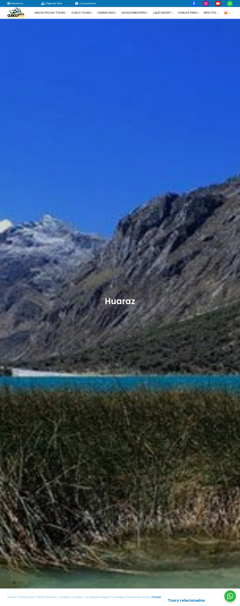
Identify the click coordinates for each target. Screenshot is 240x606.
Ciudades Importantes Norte (130, 597)
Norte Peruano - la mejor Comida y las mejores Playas (73, 597)
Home (11, 597)
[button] (51, 13)
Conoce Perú (26, 597)
